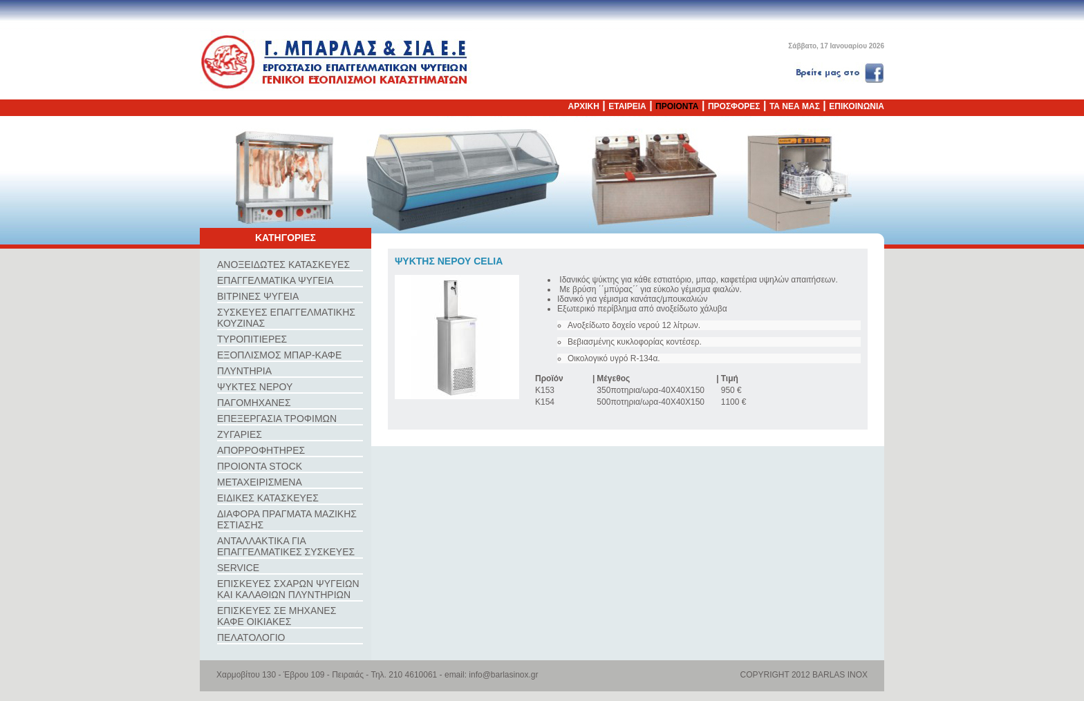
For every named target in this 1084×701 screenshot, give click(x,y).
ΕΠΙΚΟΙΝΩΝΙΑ (856, 106)
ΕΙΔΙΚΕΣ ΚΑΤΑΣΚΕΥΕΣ (268, 497)
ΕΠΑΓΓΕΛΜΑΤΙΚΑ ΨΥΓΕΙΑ (275, 280)
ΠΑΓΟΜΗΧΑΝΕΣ (254, 402)
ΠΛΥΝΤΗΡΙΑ (244, 370)
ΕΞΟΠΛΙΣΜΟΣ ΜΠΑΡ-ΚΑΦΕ (279, 355)
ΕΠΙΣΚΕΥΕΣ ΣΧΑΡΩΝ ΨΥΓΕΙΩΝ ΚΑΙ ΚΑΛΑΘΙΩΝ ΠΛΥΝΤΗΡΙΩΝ (288, 589)
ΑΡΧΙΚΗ (583, 106)
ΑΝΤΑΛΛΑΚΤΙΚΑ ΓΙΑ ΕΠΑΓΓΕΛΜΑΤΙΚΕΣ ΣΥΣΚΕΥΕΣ (286, 546)
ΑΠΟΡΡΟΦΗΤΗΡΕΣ (261, 450)
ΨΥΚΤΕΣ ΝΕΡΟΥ (254, 386)
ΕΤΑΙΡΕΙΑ (627, 106)
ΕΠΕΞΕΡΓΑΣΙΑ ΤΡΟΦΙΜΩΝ (277, 418)
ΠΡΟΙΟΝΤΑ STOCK (259, 466)
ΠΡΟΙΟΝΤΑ (676, 106)
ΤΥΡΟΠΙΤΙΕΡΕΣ (252, 339)
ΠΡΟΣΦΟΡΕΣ (734, 106)
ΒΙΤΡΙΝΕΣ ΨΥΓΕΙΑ (258, 296)
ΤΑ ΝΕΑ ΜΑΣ (794, 106)
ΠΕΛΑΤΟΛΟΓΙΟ (251, 637)
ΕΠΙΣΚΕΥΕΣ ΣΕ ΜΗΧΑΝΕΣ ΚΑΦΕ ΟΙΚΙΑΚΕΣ (276, 616)
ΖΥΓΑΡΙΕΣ (239, 434)
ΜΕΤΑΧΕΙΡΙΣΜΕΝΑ (259, 482)
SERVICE (238, 567)
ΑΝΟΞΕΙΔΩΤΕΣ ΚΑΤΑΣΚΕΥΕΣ (283, 264)
